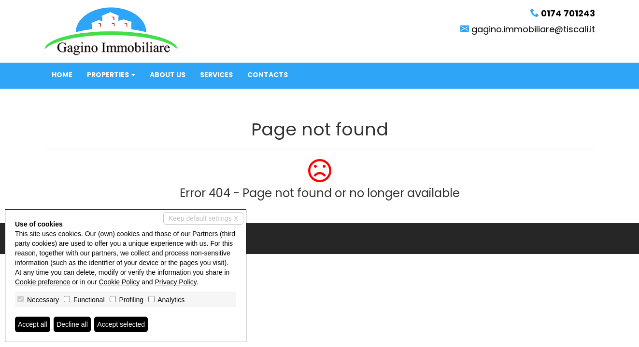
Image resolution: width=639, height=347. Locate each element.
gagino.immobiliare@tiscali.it (533, 29)
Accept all (32, 324)
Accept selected (121, 324)
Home (62, 75)
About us (167, 75)
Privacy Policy (176, 282)
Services (216, 75)
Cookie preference (42, 282)
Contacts (267, 75)
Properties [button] (111, 75)
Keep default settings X (203, 218)
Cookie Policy (119, 282)
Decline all (72, 324)
